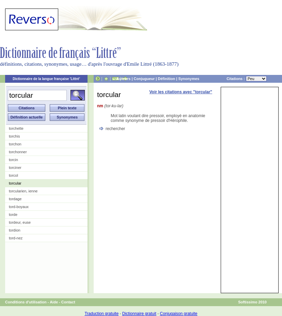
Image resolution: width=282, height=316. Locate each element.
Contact (68, 302)
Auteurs (123, 79)
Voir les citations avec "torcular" (180, 92)
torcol (13, 175)
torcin (13, 160)
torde (13, 214)
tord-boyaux (19, 207)
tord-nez (15, 238)
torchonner (18, 152)
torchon (15, 144)
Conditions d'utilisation (26, 302)
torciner (15, 167)
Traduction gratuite (101, 313)
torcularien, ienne (23, 191)
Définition (166, 79)
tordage (15, 199)
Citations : (246, 79)
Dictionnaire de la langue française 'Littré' (46, 79)
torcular (15, 183)
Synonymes (188, 79)
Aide (54, 302)
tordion (14, 230)
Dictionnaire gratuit (139, 313)
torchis (14, 136)
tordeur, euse (20, 222)
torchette (16, 128)
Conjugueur (144, 79)
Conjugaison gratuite (178, 313)
